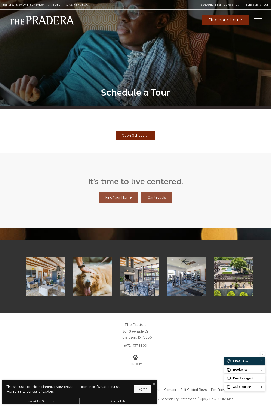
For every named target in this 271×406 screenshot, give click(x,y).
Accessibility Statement (179, 398)
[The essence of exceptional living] (234, 276)
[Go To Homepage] (42, 20)
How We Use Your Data (39, 401)
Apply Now (208, 398)
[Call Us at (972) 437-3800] (77, 4)
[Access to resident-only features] (140, 276)
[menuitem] (152, 389)
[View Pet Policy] (135, 360)
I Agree (137, 389)
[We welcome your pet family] (93, 276)
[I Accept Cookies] (149, 384)
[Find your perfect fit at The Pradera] (46, 276)
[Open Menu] (258, 20)
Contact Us (114, 401)
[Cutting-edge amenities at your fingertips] (187, 276)
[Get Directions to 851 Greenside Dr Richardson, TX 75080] (31, 4)
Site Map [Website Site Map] (227, 398)
